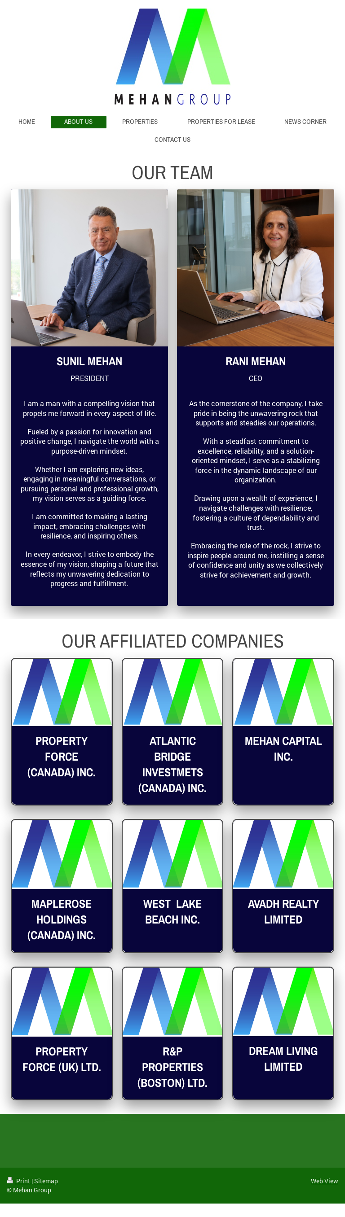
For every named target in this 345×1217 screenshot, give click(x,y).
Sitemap (46, 1181)
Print (19, 1181)
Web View (324, 1181)
